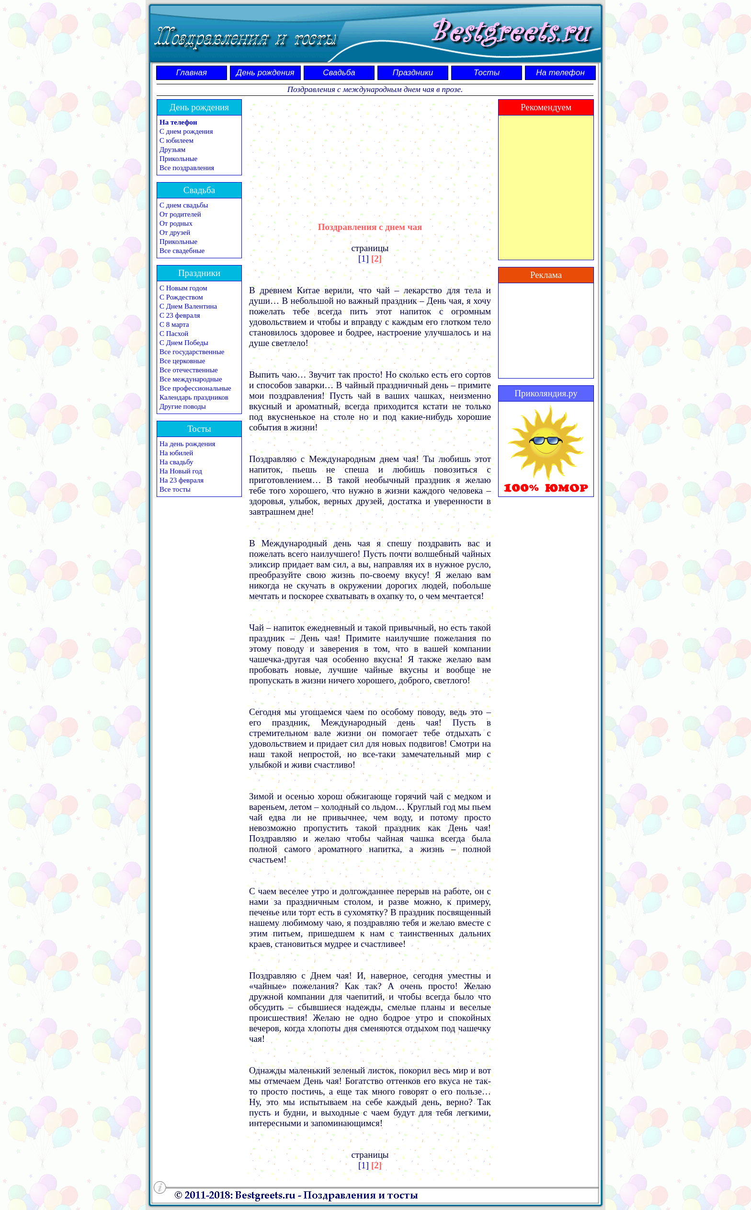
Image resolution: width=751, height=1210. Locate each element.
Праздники (413, 72)
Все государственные (191, 352)
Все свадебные (182, 250)
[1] (363, 259)
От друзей (174, 232)
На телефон (560, 72)
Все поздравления (186, 168)
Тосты (487, 72)
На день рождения (187, 444)
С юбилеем (176, 140)
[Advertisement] (370, 152)
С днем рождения (186, 131)
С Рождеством (181, 297)
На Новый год (180, 471)
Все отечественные (188, 370)
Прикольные (178, 158)
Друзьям (172, 149)
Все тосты (175, 489)
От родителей (180, 214)
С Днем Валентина (188, 306)
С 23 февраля (179, 315)
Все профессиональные (195, 388)
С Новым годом (183, 288)
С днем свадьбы (183, 205)
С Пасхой (173, 333)
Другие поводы (182, 406)
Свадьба (339, 72)
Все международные (190, 379)
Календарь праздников (193, 397)
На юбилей (176, 453)
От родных (176, 223)
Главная (191, 72)
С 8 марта (174, 324)
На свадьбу (176, 462)
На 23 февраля (181, 480)
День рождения (265, 72)
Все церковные (182, 361)
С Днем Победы (183, 342)
